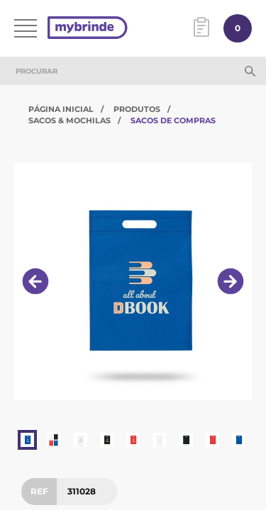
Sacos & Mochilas (69, 120)
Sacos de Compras (173, 120)
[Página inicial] (88, 28)
